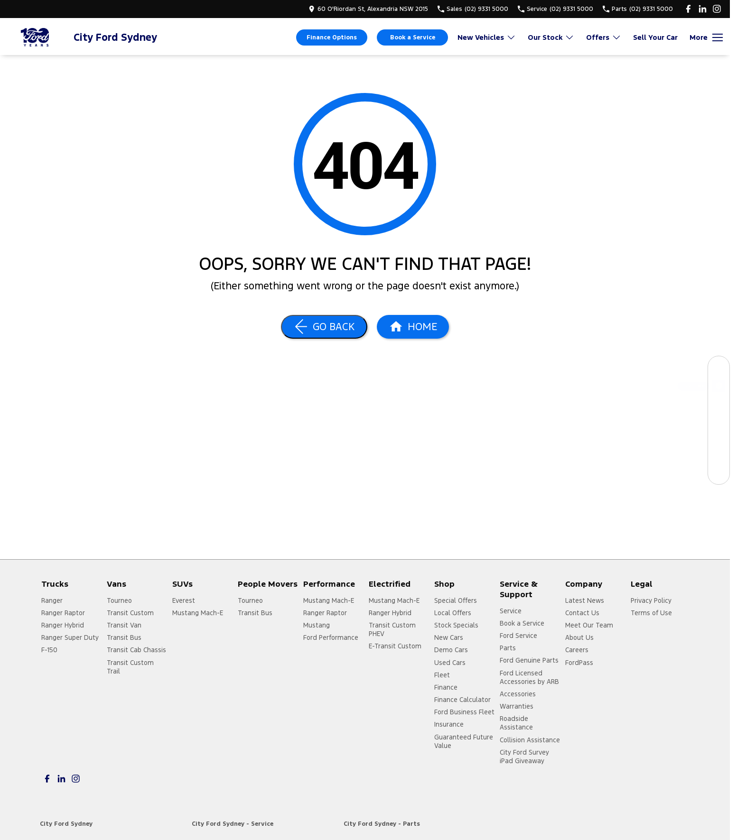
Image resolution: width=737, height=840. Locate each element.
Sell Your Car (655, 37)
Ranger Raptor (63, 613)
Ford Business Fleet (464, 712)
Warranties (516, 706)
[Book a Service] (718, 409)
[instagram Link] (717, 9)
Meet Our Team (589, 625)
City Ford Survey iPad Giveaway (524, 756)
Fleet (442, 675)
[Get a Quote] (718, 452)
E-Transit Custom (395, 646)
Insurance (449, 724)
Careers (576, 650)
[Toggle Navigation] (706, 37)
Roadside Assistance (516, 722)
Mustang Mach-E (197, 613)
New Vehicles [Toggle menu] (486, 37)
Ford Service (518, 635)
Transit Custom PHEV (392, 629)
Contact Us (582, 613)
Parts (508, 648)
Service (511, 611)
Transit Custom (130, 613)
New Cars (448, 637)
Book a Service (412, 37)
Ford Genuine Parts (529, 660)
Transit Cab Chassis (136, 650)
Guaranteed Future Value (463, 741)
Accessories (518, 694)
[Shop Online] (718, 388)
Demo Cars (451, 650)
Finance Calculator (462, 699)
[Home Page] (35, 37)
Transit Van (124, 625)
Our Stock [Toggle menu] (551, 37)
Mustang (316, 625)
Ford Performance (330, 637)
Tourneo (119, 600)
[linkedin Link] (703, 9)
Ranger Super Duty (70, 637)
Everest (183, 600)
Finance (445, 687)
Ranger (52, 600)
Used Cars (450, 662)
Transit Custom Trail (130, 666)
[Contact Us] (718, 473)
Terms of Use (651, 613)
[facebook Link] (688, 9)
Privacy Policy (651, 600)
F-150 (49, 650)
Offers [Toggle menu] (603, 37)
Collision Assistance (530, 740)
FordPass (579, 662)
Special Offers (455, 600)
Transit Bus (124, 637)
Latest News (584, 600)
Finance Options (332, 37)
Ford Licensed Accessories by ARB (529, 677)
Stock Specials (456, 625)
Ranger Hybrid (62, 625)
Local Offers (452, 613)
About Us (579, 637)
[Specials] (718, 431)
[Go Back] (324, 327)
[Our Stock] (718, 367)
